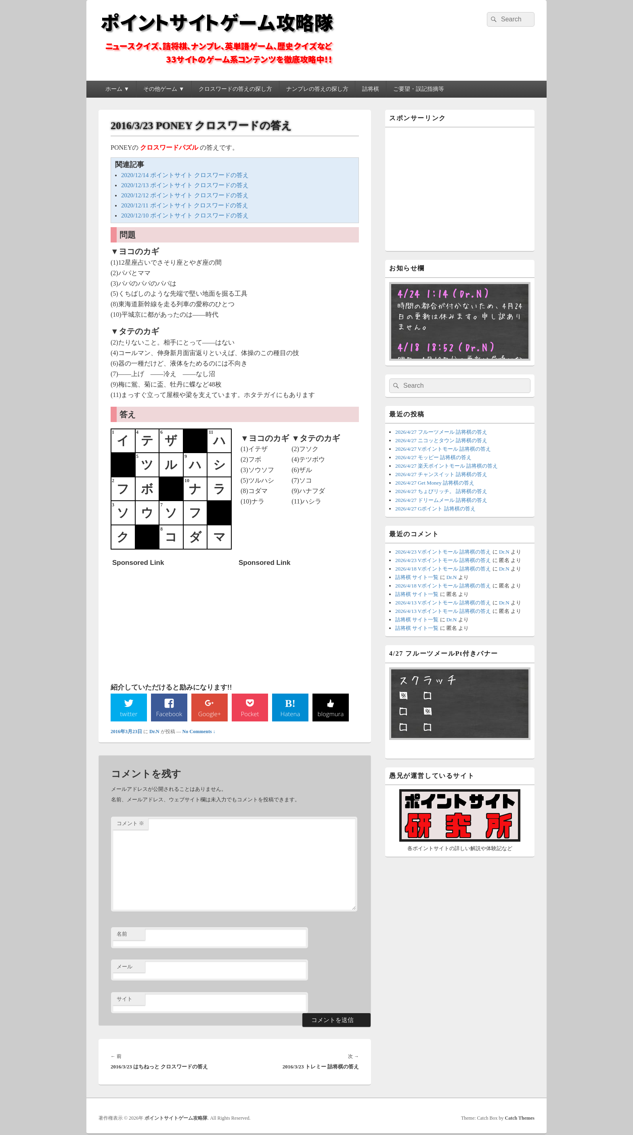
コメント (130, 824)
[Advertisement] (172, 620)
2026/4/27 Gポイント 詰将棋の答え (435, 509)
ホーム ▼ (117, 89)
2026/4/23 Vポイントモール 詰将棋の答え (443, 552)
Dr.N (154, 732)
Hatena (290, 713)
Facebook (169, 713)
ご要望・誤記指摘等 (418, 89)
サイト (124, 1000)
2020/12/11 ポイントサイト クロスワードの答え (184, 205)
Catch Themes (519, 1118)
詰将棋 (370, 89)
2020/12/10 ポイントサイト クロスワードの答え (185, 215)
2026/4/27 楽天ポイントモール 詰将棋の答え (446, 466)
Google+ (209, 713)
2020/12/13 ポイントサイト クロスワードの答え (185, 185)
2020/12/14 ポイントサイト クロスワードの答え (185, 175)
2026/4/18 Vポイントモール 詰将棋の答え (443, 569)
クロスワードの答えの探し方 (235, 89)
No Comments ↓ (199, 732)
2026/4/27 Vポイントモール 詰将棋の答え (443, 449)
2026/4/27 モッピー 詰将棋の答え (433, 457)
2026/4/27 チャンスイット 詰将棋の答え (441, 474)
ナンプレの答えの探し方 (317, 89)
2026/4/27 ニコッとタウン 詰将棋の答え (441, 440)
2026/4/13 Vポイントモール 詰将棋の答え (443, 603)
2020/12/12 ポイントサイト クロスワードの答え (185, 195)
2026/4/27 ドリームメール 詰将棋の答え (441, 500)
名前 (122, 935)
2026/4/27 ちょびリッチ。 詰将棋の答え (441, 491)
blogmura (330, 713)
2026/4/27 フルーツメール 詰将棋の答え (441, 432)
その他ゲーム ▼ (163, 89)
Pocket (250, 713)
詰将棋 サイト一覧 (416, 577)
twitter (128, 713)
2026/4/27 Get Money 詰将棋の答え (434, 483)
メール (124, 967)
